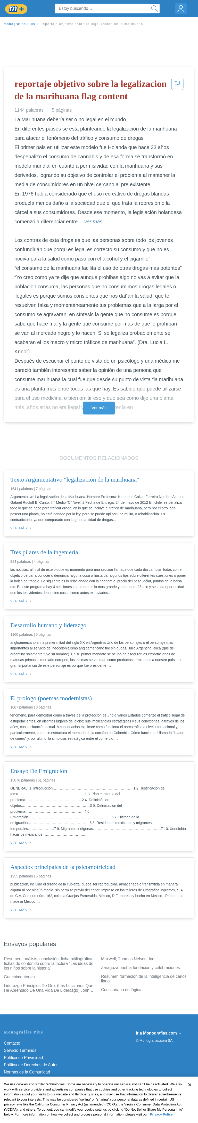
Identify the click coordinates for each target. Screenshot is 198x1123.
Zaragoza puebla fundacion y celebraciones (140, 967)
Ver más (99, 408)
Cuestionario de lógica (121, 990)
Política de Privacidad (23, 1057)
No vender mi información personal (35, 1086)
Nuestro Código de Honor (27, 1079)
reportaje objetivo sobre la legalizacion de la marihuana (92, 24)
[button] (177, 91)
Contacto (12, 1043)
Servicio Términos (20, 1050)
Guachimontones (19, 977)
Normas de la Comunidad (27, 1072)
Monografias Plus (19, 24)
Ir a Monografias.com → (159, 1033)
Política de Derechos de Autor (31, 1065)
